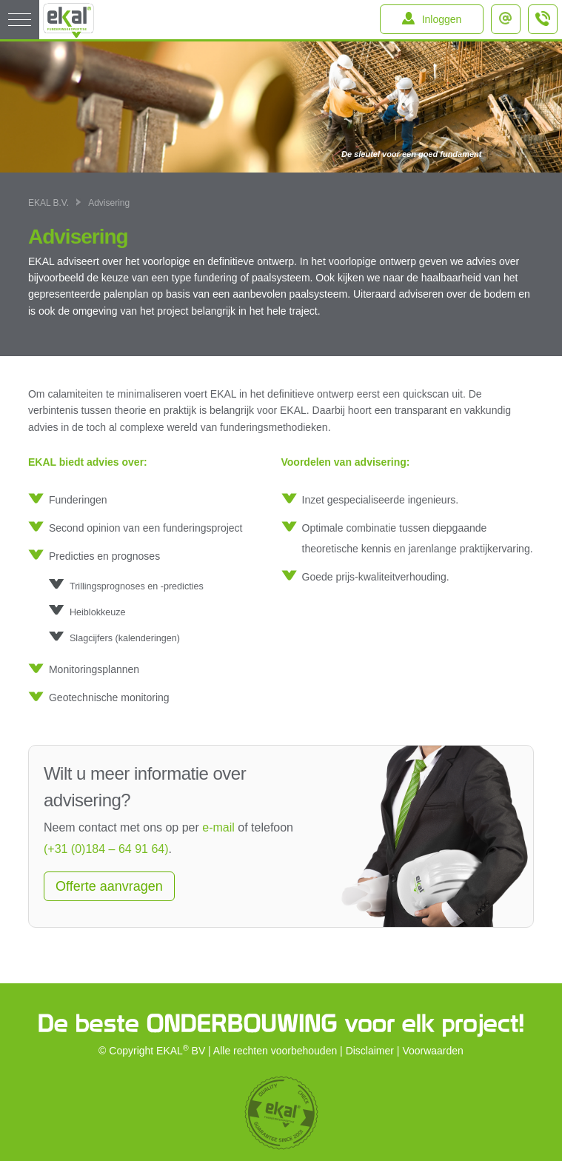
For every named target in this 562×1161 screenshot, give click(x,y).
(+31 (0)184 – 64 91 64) (106, 849)
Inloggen (442, 19)
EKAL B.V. (48, 203)
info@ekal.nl (509, 14)
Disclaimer (370, 1051)
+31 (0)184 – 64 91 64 (543, 25)
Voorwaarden (433, 1051)
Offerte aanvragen (109, 886)
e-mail (218, 827)
